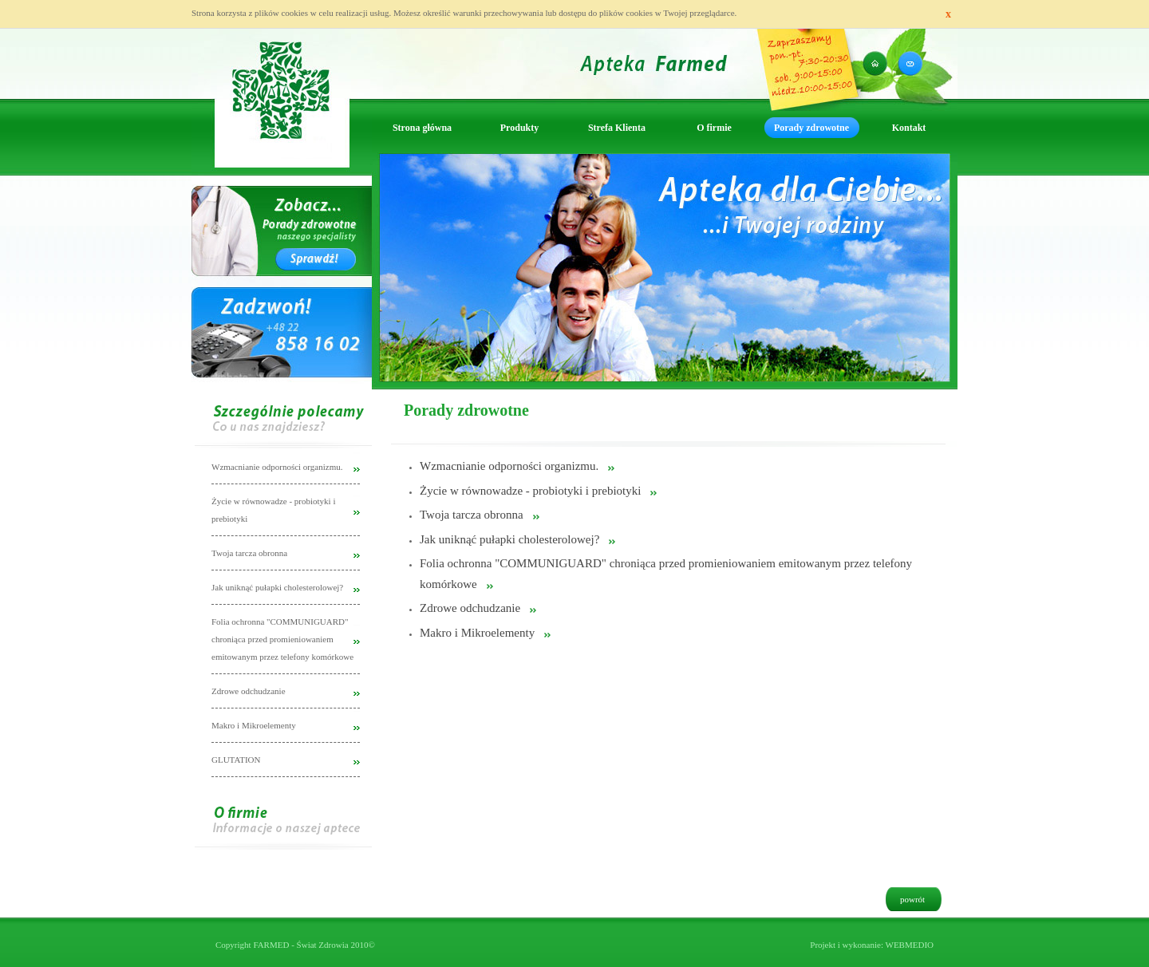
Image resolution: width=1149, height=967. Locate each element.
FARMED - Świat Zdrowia (300, 944)
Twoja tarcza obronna (471, 514)
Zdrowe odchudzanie (470, 608)
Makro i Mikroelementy (477, 632)
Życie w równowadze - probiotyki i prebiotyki (530, 490)
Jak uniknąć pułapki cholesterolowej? (509, 539)
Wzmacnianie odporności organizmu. (509, 466)
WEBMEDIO (910, 944)
